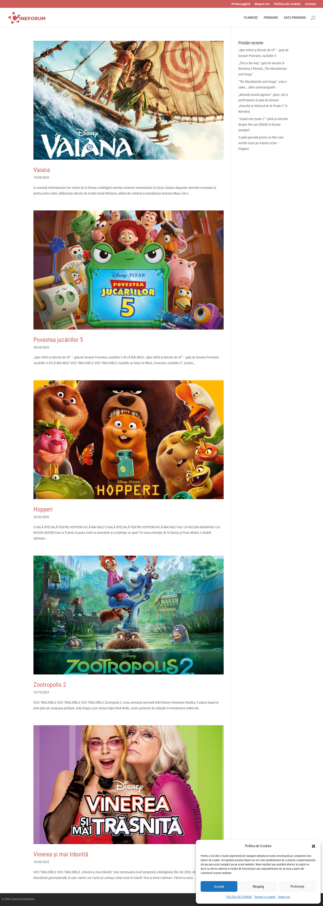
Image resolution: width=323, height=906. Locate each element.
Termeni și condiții (265, 897)
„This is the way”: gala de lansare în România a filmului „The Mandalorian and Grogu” (262, 68)
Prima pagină (240, 4)
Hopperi (43, 509)
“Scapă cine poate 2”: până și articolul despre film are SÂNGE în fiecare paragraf (263, 124)
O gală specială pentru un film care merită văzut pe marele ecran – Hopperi (261, 143)
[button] (313, 846)
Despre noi (284, 897)
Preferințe (297, 886)
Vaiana (41, 169)
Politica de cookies (287, 4)
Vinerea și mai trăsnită (60, 854)
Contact (310, 4)
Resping (258, 886)
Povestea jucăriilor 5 (58, 339)
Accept (219, 886)
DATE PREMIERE (295, 17)
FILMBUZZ (251, 17)
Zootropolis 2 (49, 684)
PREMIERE (271, 17)
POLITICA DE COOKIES (239, 897)
